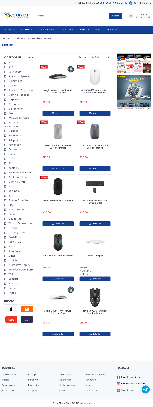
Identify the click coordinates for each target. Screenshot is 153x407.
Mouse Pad (15, 218)
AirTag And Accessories (13, 124)
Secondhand (47, 29)
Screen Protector (18, 200)
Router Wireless (17, 177)
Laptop (32, 374)
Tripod (12, 292)
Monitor (13, 85)
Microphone (15, 108)
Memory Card (16, 232)
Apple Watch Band (19, 172)
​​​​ (134, 374)
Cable (12, 154)
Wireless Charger (18, 118)
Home (6, 38)
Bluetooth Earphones (20, 90)
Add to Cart (58, 113)
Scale (11, 246)
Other (11, 255)
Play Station (65, 374)
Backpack (14, 191)
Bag (10, 195)
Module (12, 260)
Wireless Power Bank (20, 269)
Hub (10, 186)
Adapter (13, 140)
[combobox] (72, 16)
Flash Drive (14, 237)
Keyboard (14, 104)
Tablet (5, 379)
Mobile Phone (9, 374)
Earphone (14, 99)
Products (18, 38)
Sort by (82, 57)
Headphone (15, 135)
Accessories (27, 29)
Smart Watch (9, 385)
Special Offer (67, 29)
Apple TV (13, 168)
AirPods (12, 67)
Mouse (47, 38)
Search (115, 15)
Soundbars (15, 71)
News (98, 29)
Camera (13, 288)
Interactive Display (19, 265)
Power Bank (15, 144)
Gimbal (12, 228)
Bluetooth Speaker (19, 76)
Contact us (111, 29)
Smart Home (16, 209)
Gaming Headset (18, 94)
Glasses (13, 130)
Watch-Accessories (20, 223)
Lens (11, 205)
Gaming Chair (16, 181)
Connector (14, 149)
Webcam (13, 274)
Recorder (13, 283)
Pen (10, 113)
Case (11, 214)
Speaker (13, 279)
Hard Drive (14, 242)
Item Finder (15, 251)
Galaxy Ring (15, 81)
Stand (12, 163)
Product (9, 29)
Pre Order (85, 29)
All (9, 62)
